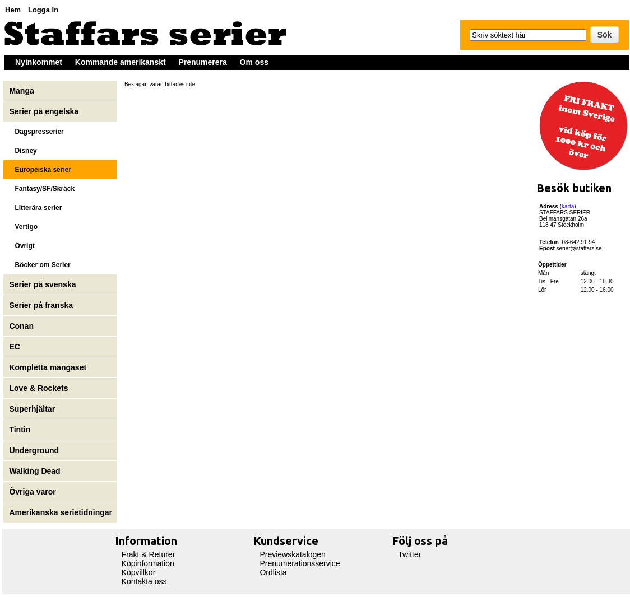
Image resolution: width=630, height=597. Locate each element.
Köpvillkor (139, 572)
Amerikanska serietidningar (60, 512)
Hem (13, 10)
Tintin (19, 429)
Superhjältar (33, 408)
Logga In (43, 10)
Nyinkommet (38, 62)
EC (14, 346)
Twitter (409, 554)
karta (568, 206)
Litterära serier (35, 208)
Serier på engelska (45, 111)
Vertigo (23, 227)
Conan (21, 325)
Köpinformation (148, 563)
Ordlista (273, 572)
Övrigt (21, 246)
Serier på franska (41, 305)
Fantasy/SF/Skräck (42, 189)
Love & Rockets (38, 388)
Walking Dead (34, 471)
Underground (34, 450)
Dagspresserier (36, 132)
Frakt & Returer (148, 554)
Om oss (254, 62)
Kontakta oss (144, 581)
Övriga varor (32, 491)
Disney (24, 151)
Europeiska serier (40, 170)
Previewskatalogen (293, 554)
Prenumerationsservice (300, 563)
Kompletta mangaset (47, 367)
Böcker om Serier (39, 265)
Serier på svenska (43, 284)
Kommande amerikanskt (120, 62)
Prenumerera (202, 62)
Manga (22, 90)
